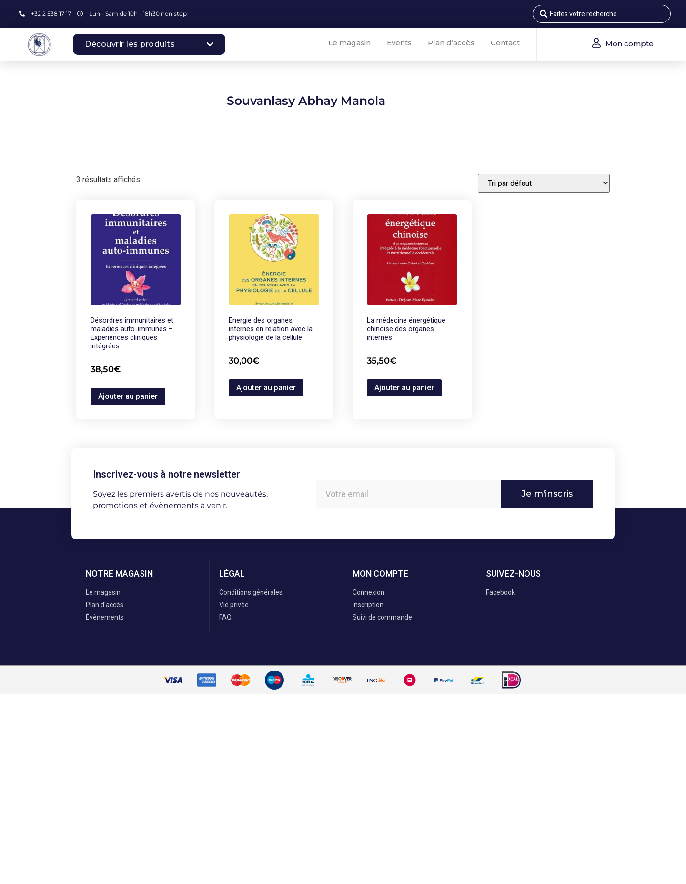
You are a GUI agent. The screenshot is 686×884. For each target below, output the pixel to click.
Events (399, 42)
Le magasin (349, 42)
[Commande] (544, 183)
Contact (505, 42)
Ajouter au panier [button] (128, 396)
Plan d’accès (451, 42)
